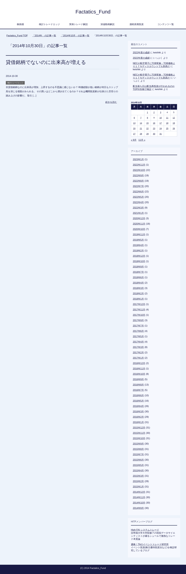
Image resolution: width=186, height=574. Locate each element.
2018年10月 (139, 261)
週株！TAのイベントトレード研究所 (150, 544)
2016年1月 (138, 422)
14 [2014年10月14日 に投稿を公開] (141, 123)
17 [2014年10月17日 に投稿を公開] (160, 123)
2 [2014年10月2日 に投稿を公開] (154, 112)
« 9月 (133, 140)
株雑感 (20, 24)
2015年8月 (138, 449)
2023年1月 (138, 159)
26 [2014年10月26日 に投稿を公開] (174, 128)
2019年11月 (139, 234)
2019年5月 (138, 240)
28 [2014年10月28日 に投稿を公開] (141, 134)
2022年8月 (138, 181)
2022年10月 (139, 170)
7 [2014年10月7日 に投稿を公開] (141, 118)
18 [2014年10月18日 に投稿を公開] (167, 123)
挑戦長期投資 (137, 24)
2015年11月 (139, 433)
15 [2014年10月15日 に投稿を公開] (147, 123)
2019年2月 (138, 250)
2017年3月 (138, 347)
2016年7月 (138, 390)
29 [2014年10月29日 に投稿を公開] (147, 134)
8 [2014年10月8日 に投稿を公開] (147, 118)
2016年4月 (138, 406)
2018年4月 (138, 283)
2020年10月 (139, 229)
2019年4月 (138, 245)
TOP (17, 35)
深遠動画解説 (108, 24)
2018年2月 (138, 293)
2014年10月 (139, 503)
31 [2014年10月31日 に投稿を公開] (160, 134)
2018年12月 (139, 256)
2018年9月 (138, 266)
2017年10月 (139, 315)
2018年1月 (138, 299)
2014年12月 (139, 492)
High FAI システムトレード (145, 530)
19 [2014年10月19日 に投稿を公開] (174, 123)
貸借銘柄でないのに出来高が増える (46, 62)
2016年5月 (138, 401)
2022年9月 (138, 175)
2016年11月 (139, 368)
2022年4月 (138, 202)
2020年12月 (139, 218)
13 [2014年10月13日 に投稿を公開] (134, 123)
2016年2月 (138, 417)
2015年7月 (138, 454)
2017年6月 (138, 331)
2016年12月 (139, 363)
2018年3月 (138, 288)
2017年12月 (139, 304)
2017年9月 (138, 320)
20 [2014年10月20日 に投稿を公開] (134, 128)
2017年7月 (138, 325)
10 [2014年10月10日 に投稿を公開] (160, 118)
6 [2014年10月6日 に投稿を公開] (134, 118)
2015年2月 (138, 481)
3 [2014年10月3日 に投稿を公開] (160, 112)
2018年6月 (138, 277)
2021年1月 (138, 213)
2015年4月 (138, 470)
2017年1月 (138, 358)
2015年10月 (139, 438)
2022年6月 (138, 191)
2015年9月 (138, 443)
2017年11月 (139, 309)
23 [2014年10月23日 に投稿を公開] (154, 128)
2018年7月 (138, 272)
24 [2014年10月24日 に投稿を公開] (160, 128)
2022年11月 (139, 165)
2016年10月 (139, 374)
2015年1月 (138, 486)
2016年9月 (138, 379)
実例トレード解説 (78, 24)
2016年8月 (138, 384)
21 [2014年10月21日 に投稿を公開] (141, 128)
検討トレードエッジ (49, 24)
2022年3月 (138, 207)
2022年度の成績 (141, 52)
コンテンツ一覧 (166, 24)
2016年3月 (138, 411)
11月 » (141, 140)
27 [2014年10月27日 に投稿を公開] (134, 134)
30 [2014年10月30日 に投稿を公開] (154, 134)
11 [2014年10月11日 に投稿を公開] (167, 118)
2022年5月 (138, 197)
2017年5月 (138, 336)
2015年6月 (138, 460)
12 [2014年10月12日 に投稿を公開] (174, 118)
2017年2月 (138, 352)
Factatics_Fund (93, 12)
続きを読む (111, 102)
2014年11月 (139, 497)
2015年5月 (138, 465)
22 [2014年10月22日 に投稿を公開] (147, 128)
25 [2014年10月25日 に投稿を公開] (167, 128)
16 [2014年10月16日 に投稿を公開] (154, 123)
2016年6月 (138, 395)
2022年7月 (138, 186)
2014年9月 (138, 508)
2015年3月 (138, 476)
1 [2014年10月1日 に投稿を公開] (147, 112)
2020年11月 (139, 224)
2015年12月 (139, 427)
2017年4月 (138, 342)
